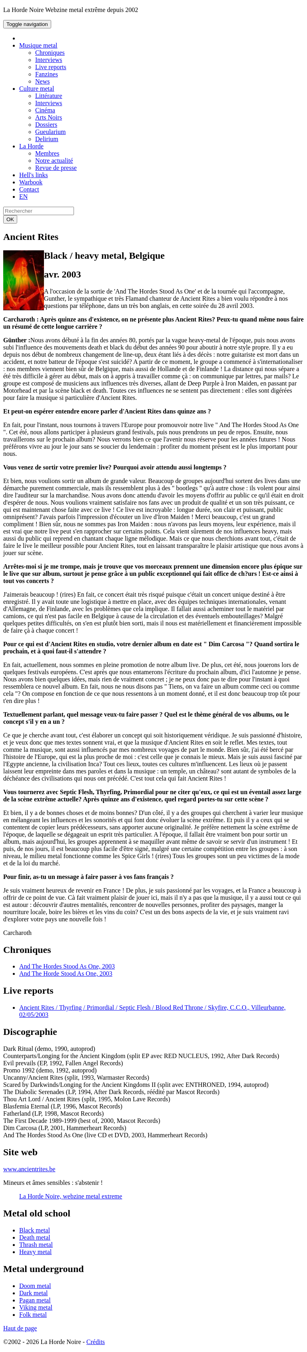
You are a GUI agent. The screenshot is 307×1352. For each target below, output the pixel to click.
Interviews (48, 59)
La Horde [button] (31, 146)
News (42, 81)
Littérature (48, 95)
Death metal (34, 1237)
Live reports (50, 67)
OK (10, 219)
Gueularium (50, 131)
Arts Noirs (48, 117)
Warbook (30, 182)
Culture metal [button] (36, 88)
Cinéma (45, 110)
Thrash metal (36, 1244)
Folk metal (33, 1314)
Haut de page (20, 1328)
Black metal (34, 1230)
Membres (47, 153)
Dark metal (33, 1293)
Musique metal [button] (38, 45)
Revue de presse (56, 167)
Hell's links (33, 175)
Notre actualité (54, 160)
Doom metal (35, 1285)
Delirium (46, 139)
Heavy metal (35, 1251)
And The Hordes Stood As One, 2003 (67, 966)
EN (23, 196)
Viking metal (35, 1307)
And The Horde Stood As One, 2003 (65, 973)
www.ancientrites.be (29, 1169)
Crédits (95, 1341)
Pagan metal (35, 1300)
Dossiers (46, 124)
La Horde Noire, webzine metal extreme (70, 1196)
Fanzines (46, 74)
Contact (29, 189)
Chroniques (50, 52)
